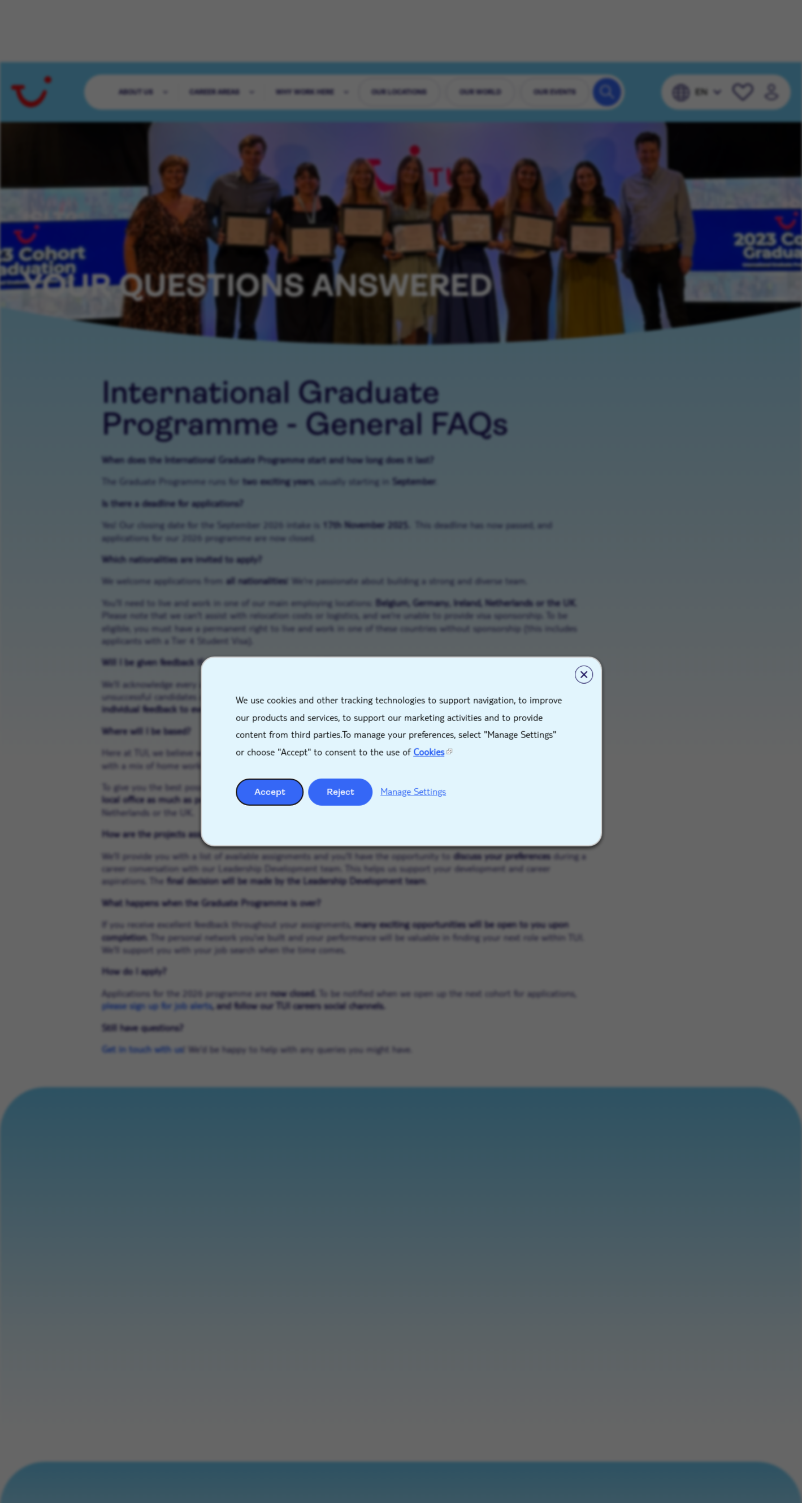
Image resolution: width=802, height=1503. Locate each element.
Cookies (428, 752)
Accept (269, 792)
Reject (340, 792)
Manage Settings (413, 791)
